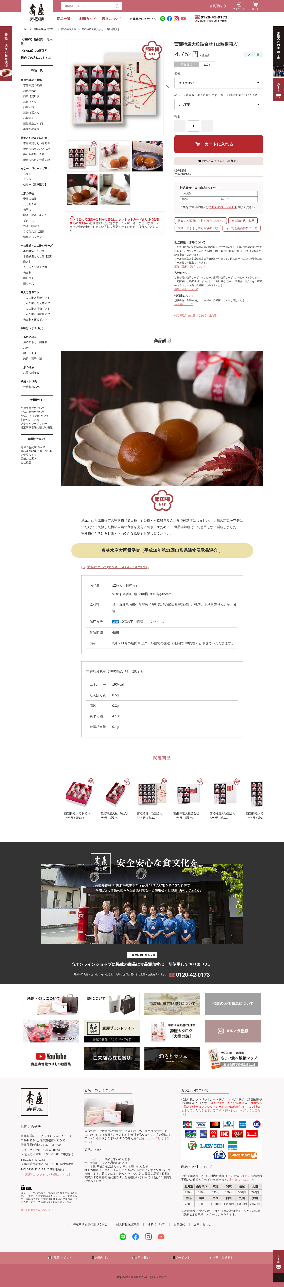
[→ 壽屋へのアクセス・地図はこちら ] (45, 1174)
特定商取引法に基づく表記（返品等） (196, 315)
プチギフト (182, 1257)
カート (255, 8)
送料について (156, 1224)
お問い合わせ (202, 1224)
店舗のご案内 (29, 458)
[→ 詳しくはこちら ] (243, 1179)
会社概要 (26, 462)
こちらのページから (222, 207)
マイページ (239, 8)
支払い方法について (33, 412)
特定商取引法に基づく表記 (37, 427)
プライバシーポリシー (34, 423)
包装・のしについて (186, 289)
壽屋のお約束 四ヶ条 (33, 447)
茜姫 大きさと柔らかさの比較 (198, 228)
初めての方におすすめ (36, 57)
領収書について (183, 304)
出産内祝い (142, 1257)
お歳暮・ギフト (61, 1257)
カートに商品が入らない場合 (37, 1210)
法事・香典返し (223, 1257)
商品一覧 (63, 18)
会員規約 (179, 1224)
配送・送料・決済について (190, 266)
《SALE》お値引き (34, 50)
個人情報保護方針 (127, 1224)
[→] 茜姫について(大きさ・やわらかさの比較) (115, 567)
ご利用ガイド (86, 18)
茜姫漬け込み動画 (242, 220)
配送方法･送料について (35, 415)
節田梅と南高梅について (241, 228)
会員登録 (216, 6)
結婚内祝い (101, 1257)
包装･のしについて (32, 419)
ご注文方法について (33, 408)
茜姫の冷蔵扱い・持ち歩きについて (201, 220)
